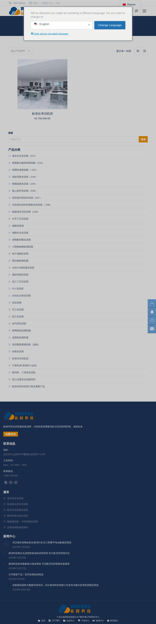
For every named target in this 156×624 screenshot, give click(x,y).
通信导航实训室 (20, 274)
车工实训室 (18, 309)
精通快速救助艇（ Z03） (25, 169)
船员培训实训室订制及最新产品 (28, 386)
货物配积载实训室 (21, 239)
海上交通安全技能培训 (23, 379)
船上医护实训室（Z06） (24, 190)
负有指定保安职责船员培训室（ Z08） (32, 204)
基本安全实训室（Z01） (24, 155)
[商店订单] (20, 51)
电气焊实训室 (19, 323)
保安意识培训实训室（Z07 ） (27, 197)
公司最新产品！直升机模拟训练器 (25, 574)
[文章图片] (6, 544)
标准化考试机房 (42, 113)
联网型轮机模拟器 (21, 330)
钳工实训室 (18, 316)
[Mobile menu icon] (144, 11)
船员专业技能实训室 (17, 509)
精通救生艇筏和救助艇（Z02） (28, 162)
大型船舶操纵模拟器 (22, 246)
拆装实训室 (18, 351)
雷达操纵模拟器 (20, 260)
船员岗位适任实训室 (17, 504)
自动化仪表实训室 (21, 295)
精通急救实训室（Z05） (24, 183)
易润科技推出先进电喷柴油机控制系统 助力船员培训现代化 (39, 553)
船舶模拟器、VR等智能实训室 (22, 521)
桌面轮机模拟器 (20, 337)
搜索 (10, 132)
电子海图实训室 (20, 253)
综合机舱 (16, 302)
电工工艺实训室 (20, 281)
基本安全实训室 (15, 498)
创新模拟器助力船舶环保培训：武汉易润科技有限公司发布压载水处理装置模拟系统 (55, 585)
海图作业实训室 (20, 232)
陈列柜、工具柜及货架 (23, 372)
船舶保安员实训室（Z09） (26, 211)
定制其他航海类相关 (17, 527)
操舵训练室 (18, 225)
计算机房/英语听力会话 (24, 365)
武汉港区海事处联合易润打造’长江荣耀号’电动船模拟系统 (41, 542)
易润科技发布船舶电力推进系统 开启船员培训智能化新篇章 (39, 563)
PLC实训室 (17, 288)
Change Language (110, 25)
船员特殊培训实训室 (17, 515)
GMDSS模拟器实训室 (23, 267)
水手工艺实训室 (20, 218)
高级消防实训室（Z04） (24, 176)
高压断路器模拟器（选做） (26, 344)
